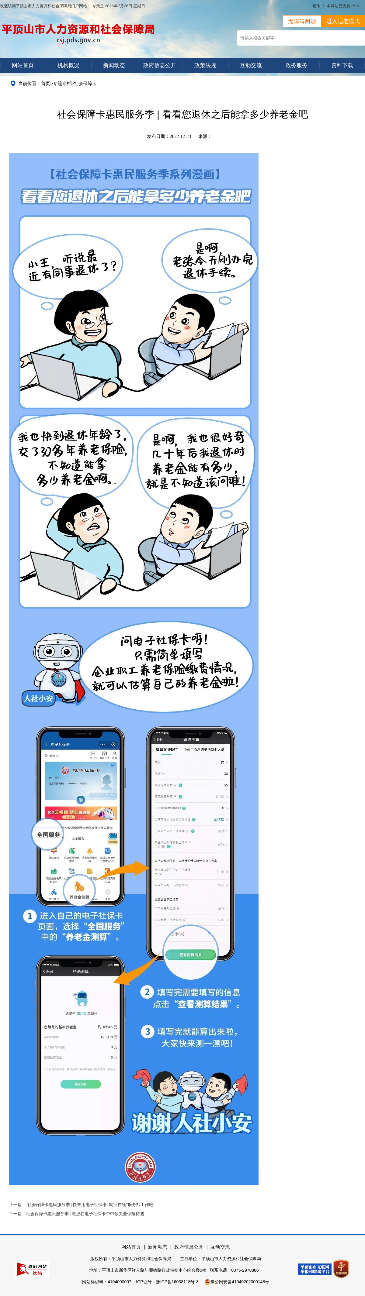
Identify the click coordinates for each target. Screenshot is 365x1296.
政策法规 (205, 65)
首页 (45, 83)
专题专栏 (62, 83)
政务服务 (297, 65)
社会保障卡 (85, 83)
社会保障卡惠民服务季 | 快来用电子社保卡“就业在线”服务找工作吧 (90, 1204)
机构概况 (68, 65)
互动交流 (251, 65)
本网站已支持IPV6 (343, 6)
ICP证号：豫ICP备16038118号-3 (167, 1281)
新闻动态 (114, 65)
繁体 (316, 6)
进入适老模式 (343, 21)
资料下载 (342, 65)
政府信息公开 (159, 65)
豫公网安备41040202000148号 (236, 1281)
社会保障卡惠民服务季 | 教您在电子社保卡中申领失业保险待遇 (85, 1214)
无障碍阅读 (302, 21)
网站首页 (23, 65)
